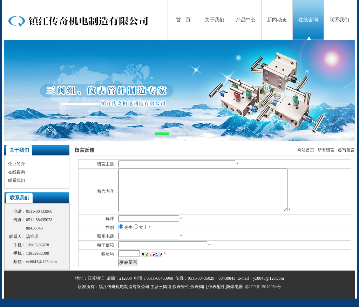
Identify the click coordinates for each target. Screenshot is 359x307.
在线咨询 (308, 19)
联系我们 (339, 19)
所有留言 (326, 150)
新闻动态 (277, 19)
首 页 (183, 19)
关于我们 (214, 19)
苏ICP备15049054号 (263, 295)
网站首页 (305, 150)
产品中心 (246, 19)
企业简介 (16, 163)
